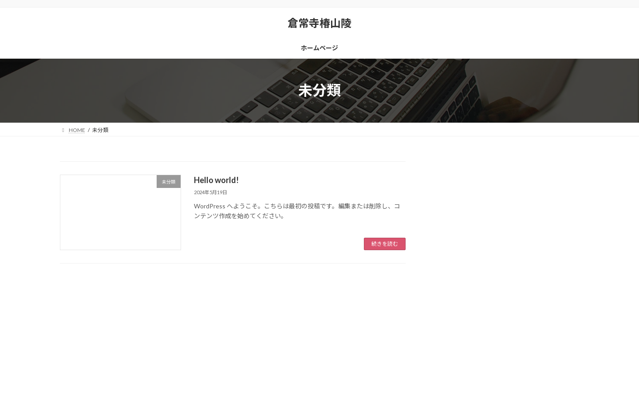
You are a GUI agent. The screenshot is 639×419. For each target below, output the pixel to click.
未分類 (451, 268)
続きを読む (384, 243)
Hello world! (216, 180)
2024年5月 (457, 316)
